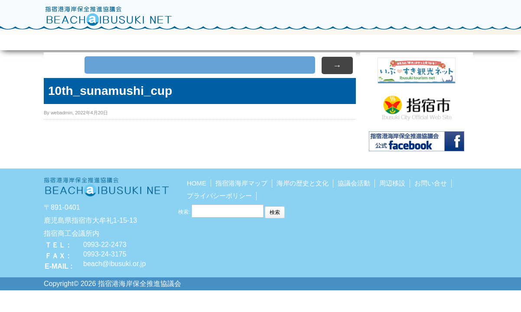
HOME (75, 40)
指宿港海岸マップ (136, 40)
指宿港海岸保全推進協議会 (109, 15)
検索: (184, 212)
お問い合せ (444, 40)
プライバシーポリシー (219, 195)
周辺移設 (392, 183)
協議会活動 (259, 40)
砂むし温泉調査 (382, 40)
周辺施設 (321, 40)
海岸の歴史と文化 (198, 40)
